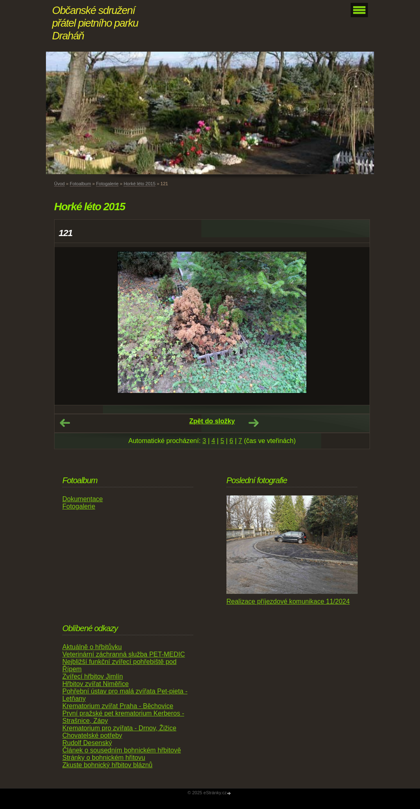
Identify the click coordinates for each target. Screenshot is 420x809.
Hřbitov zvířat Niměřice (95, 683)
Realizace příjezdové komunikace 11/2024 (288, 601)
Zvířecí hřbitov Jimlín (92, 676)
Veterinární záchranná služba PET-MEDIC (123, 654)
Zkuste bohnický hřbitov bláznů (107, 764)
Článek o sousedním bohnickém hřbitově (121, 750)
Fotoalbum (80, 183)
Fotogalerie (107, 183)
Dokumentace (82, 498)
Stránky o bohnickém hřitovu (103, 757)
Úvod (59, 183)
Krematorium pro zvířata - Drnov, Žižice (119, 728)
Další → (253, 423)
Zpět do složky (212, 421)
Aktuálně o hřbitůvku (92, 646)
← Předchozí (65, 423)
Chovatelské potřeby (92, 735)
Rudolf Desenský (87, 742)
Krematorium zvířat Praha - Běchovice (117, 705)
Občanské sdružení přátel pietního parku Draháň (95, 23)
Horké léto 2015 (139, 183)
